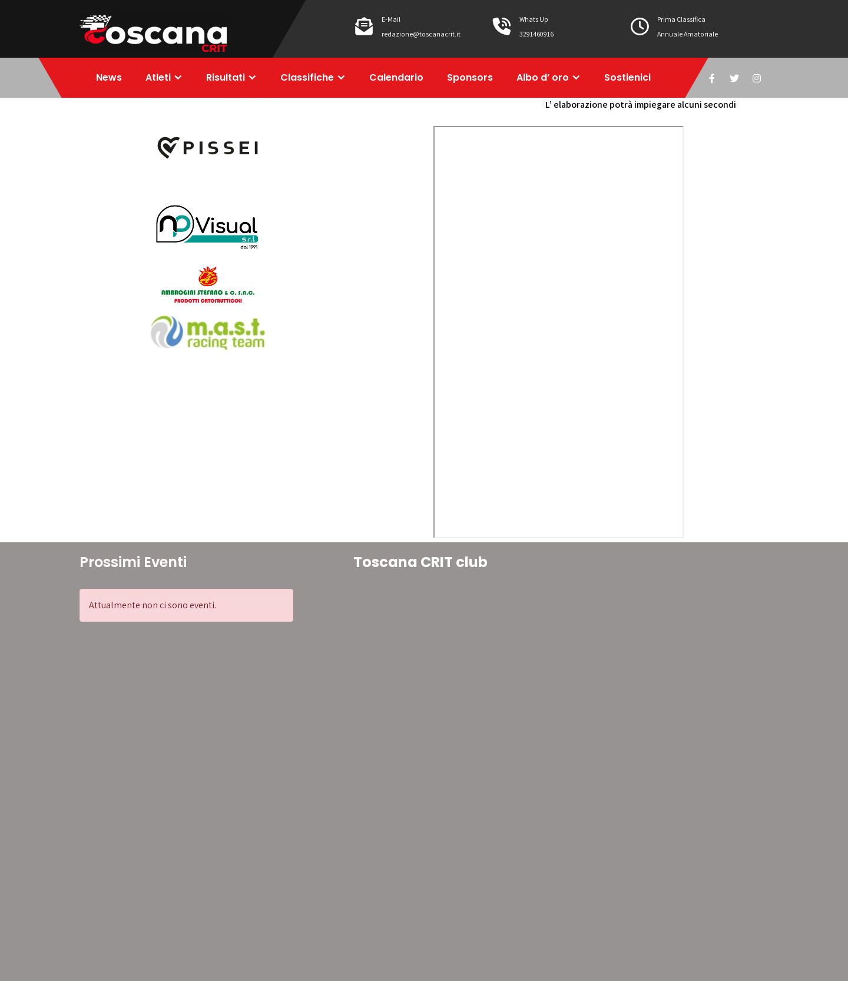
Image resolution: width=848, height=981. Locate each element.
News (109, 77)
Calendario (396, 77)
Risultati (225, 77)
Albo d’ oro (542, 77)
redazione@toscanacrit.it (421, 33)
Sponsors (470, 77)
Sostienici (627, 77)
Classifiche (307, 77)
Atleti (158, 77)
